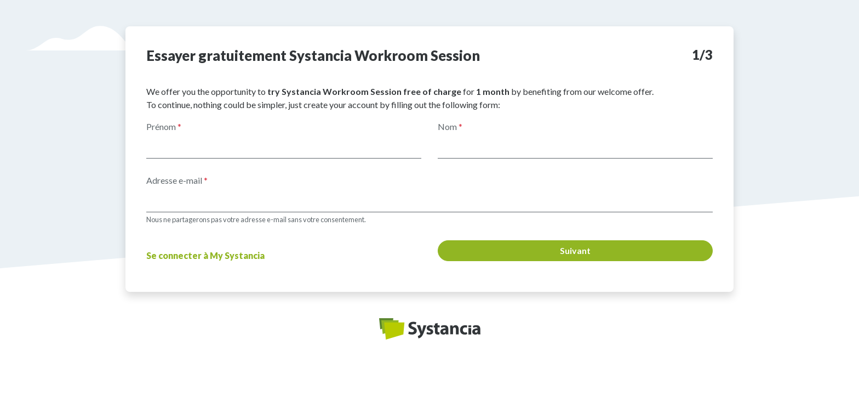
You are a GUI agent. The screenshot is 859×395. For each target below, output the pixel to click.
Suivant (575, 250)
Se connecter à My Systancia (205, 255)
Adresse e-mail (177, 180)
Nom (450, 126)
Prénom (163, 126)
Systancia (429, 329)
